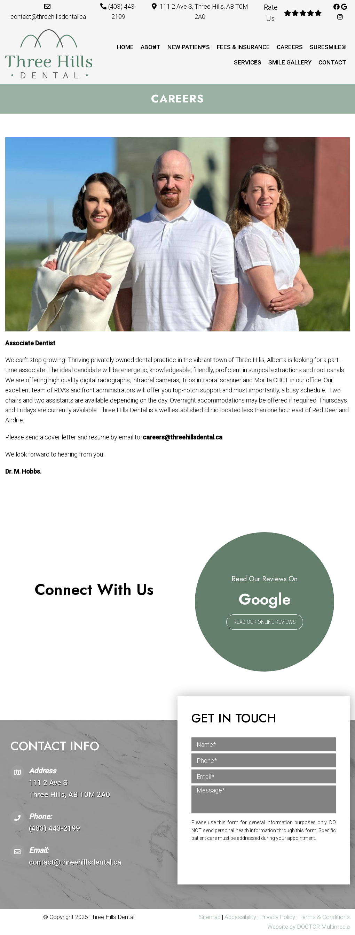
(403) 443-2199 (54, 828)
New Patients (188, 47)
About (150, 47)
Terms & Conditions (324, 916)
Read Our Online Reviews (265, 622)
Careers (290, 47)
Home (125, 47)
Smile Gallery (289, 62)
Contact (332, 62)
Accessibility (240, 916)
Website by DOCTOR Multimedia (308, 926)
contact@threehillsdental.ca (48, 16)
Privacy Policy (278, 916)
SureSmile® (328, 47)
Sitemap (210, 916)
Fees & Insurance (243, 47)
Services (247, 62)
